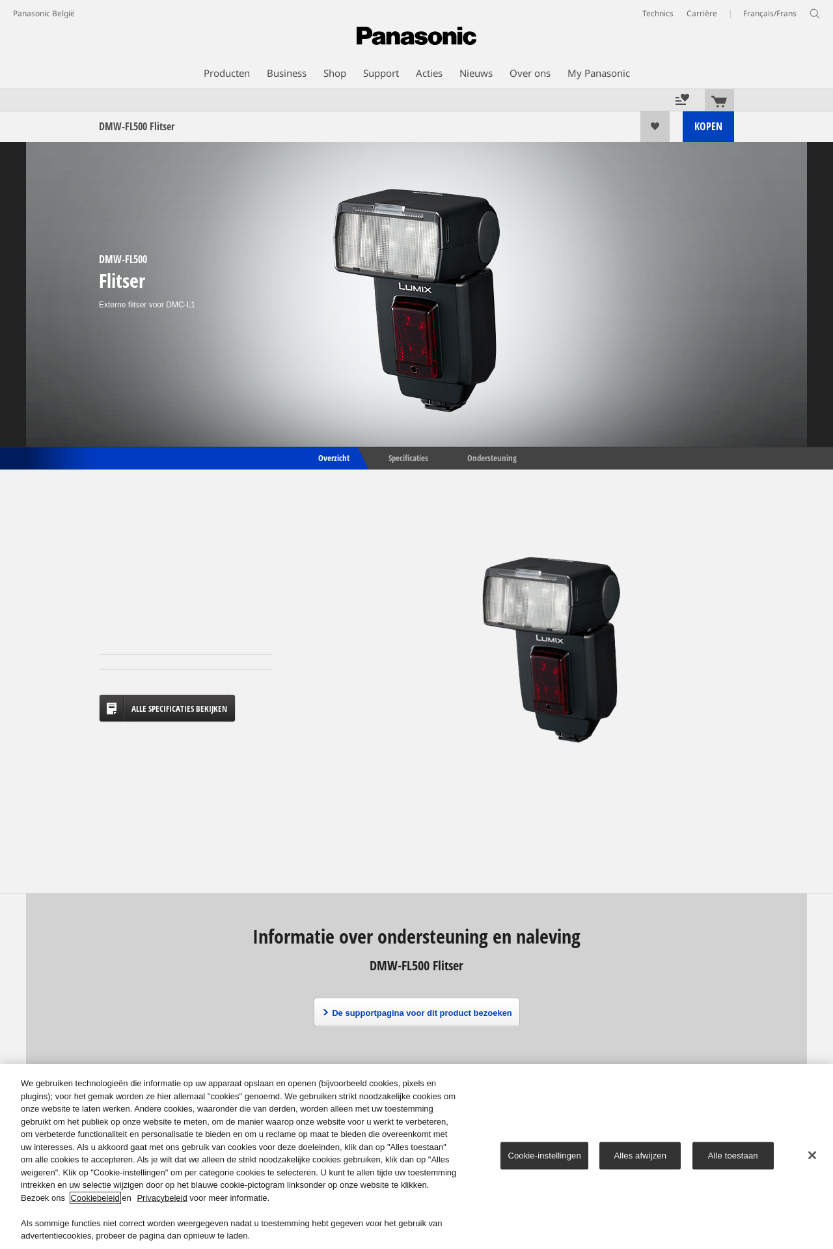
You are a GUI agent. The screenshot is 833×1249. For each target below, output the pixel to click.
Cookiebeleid (95, 1198)
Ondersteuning (492, 457)
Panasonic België (44, 13)
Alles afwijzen (640, 1155)
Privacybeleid (162, 1198)
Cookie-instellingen (544, 1155)
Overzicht (332, 457)
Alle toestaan (733, 1155)
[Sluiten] (812, 1155)
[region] (416, 1156)
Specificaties (408, 457)
